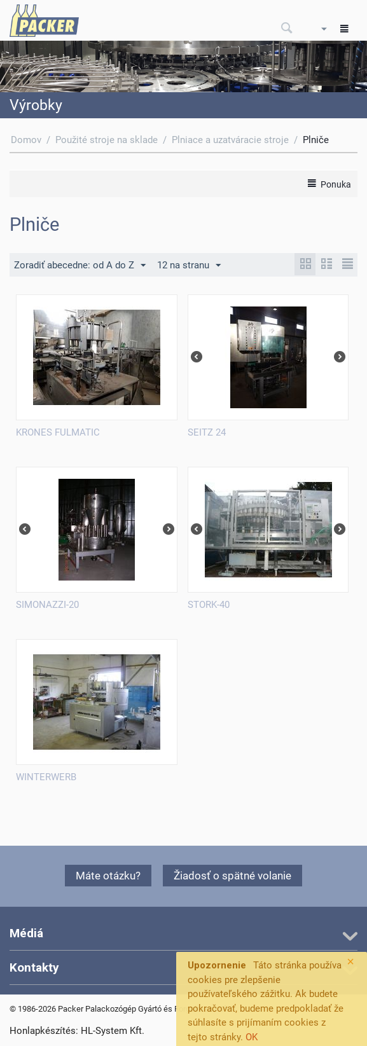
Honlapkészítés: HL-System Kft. (77, 1030)
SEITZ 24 (207, 432)
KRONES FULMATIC (58, 432)
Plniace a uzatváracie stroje (230, 140)
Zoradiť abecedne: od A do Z (80, 265)
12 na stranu (189, 265)
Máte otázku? (108, 875)
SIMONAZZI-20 (47, 604)
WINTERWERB (46, 777)
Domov (26, 140)
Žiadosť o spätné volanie (232, 875)
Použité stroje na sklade (106, 140)
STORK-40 (209, 604)
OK (252, 1037)
